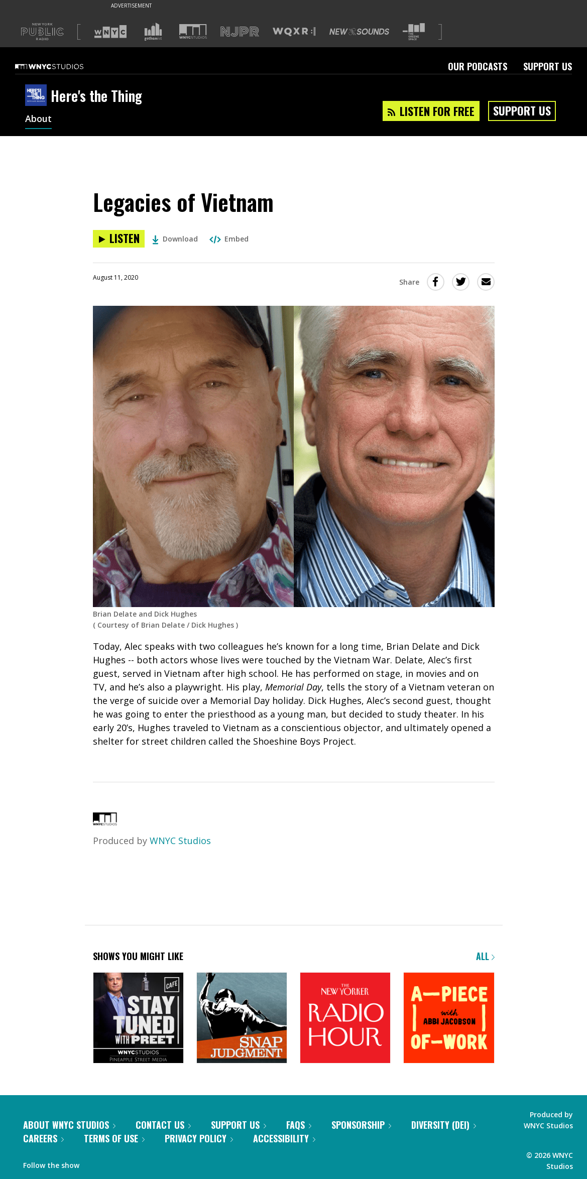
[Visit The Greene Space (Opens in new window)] (414, 32)
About (38, 119)
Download (175, 239)
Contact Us (163, 1124)
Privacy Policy (199, 1138)
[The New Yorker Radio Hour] (345, 1018)
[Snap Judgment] (241, 1018)
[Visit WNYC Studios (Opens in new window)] (193, 31)
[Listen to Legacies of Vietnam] (119, 239)
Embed (229, 239)
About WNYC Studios (69, 1124)
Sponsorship (361, 1124)
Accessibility (284, 1138)
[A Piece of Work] (448, 1018)
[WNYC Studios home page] (61, 66)
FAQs (298, 1124)
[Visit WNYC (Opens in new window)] (110, 31)
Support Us (547, 66)
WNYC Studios (180, 841)
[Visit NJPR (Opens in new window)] (239, 32)
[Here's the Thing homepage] (38, 95)
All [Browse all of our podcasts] (485, 956)
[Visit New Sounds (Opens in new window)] (359, 31)
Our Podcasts (477, 66)
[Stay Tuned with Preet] (138, 1018)
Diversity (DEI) (443, 1124)
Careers (43, 1138)
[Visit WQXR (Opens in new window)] (294, 32)
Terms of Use (114, 1138)
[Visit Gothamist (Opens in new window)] (153, 32)
